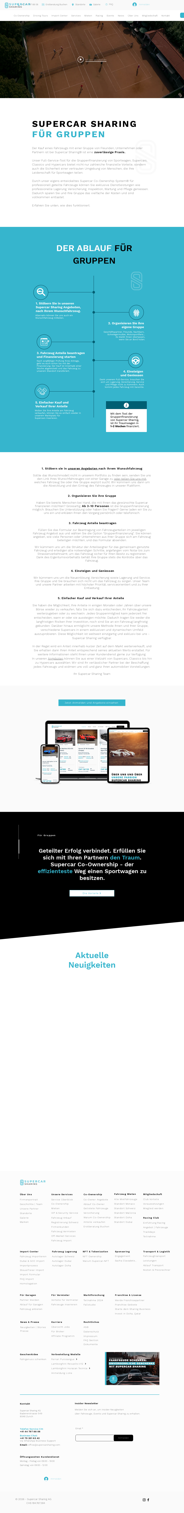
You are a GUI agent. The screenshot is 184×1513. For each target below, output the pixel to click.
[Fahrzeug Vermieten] (66, 1231)
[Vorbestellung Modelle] (67, 1354)
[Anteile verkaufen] (98, 1222)
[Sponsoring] (125, 1251)
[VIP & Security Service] (67, 1213)
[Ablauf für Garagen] (34, 1304)
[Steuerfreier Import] (36, 1270)
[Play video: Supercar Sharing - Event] (92, 59)
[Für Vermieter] (63, 1295)
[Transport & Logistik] (158, 1251)
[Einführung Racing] (157, 1223)
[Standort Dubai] (128, 1222)
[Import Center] (35, 1251)
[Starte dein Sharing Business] (137, 1309)
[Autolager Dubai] (67, 1261)
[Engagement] (129, 1256)
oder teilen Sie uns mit (130, 478)
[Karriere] (63, 1322)
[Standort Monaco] (128, 1204)
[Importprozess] (34, 1265)
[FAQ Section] (94, 1340)
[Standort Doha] (129, 1217)
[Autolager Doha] (67, 1265)
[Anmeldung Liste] (71, 1373)
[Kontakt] (27, 1403)
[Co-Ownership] (65, 1204)
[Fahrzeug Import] (66, 1240)
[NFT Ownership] (97, 1256)
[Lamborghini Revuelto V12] (73, 1363)
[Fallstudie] (98, 1304)
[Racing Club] (155, 1217)
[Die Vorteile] (91, 893)
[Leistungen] (158, 1260)
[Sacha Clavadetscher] (127, 1260)
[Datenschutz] (95, 1331)
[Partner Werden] (34, 1300)
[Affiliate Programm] (65, 1336)
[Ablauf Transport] (158, 1265)
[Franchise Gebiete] (129, 1304)
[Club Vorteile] (157, 1199)
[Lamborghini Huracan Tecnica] (73, 1368)
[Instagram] (144, 1500)
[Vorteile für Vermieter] (66, 1300)
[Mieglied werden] (157, 1208)
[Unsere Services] (65, 1194)
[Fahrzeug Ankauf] (65, 1217)
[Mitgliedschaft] (155, 1194)
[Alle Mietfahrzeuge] (128, 1199)
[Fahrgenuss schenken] (35, 1359)
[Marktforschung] (97, 1295)
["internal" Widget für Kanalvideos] (92, 59)
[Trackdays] (157, 1232)
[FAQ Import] (35, 1279)
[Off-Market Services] (65, 1236)
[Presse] (32, 1331)
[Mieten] (66, 1208)
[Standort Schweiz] (128, 1208)
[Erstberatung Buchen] (54, 4)
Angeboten (55, 658)
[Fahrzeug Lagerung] (66, 1251)
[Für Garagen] (32, 1295)
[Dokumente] (93, 1344)
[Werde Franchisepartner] (135, 1300)
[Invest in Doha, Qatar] (137, 1313)
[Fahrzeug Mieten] (127, 1194)
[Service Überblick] (65, 1199)
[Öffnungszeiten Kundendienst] (43, 1457)
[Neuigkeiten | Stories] (34, 1327)
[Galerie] (93, 4)
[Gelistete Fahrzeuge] (98, 1208)
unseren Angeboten (83, 468)
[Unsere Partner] (34, 1208)
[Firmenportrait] (34, 1199)
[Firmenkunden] (63, 1227)
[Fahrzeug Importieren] (35, 1256)
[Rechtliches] (94, 1322)
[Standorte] (77, 4)
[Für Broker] (65, 1331)
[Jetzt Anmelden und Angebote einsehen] (91, 702)
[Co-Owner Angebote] (98, 1199)
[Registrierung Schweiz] (66, 1222)
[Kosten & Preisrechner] (160, 1270)
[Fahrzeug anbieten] (34, 1309)
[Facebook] (148, 1500)
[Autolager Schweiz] (66, 1256)
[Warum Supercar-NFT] (98, 1261)
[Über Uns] (32, 1194)
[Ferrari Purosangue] (71, 1359)
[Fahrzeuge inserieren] (66, 1304)
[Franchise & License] (130, 1295)
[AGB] (93, 1327)
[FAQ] (108, 4)
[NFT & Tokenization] (97, 1251)
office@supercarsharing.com (44, 1444)
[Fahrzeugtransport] (157, 1256)
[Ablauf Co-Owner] (98, 1204)
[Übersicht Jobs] (63, 1327)
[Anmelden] (123, 1438)
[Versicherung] (98, 1213)
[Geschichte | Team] (34, 1204)
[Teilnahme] (157, 1236)
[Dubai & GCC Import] (35, 1261)
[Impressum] (94, 1336)
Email (78, 1428)
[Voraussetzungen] (157, 1204)
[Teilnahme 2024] (98, 1300)
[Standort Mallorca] (128, 1213)
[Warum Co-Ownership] (98, 1217)
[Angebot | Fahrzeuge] (157, 1227)
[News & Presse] (32, 1322)
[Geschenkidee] (36, 1354)
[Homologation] (35, 1283)
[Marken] (34, 1222)
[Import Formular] (34, 1274)
